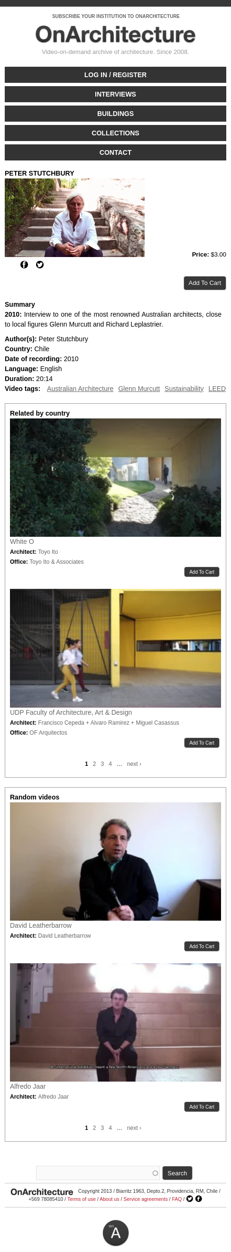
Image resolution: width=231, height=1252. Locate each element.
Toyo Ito (48, 552)
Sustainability (184, 388)
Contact (115, 152)
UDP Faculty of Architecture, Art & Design (71, 712)
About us (109, 1199)
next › (134, 764)
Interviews (115, 94)
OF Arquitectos (48, 732)
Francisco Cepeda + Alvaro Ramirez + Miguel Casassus (108, 722)
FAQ (177, 1199)
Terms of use (81, 1199)
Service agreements (145, 1199)
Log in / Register (115, 75)
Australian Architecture (80, 388)
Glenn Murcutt (139, 388)
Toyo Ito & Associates (56, 562)
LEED (217, 388)
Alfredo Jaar (28, 1086)
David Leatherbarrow (41, 925)
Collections (115, 133)
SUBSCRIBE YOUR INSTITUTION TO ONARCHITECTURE (116, 16)
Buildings (115, 113)
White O (22, 541)
